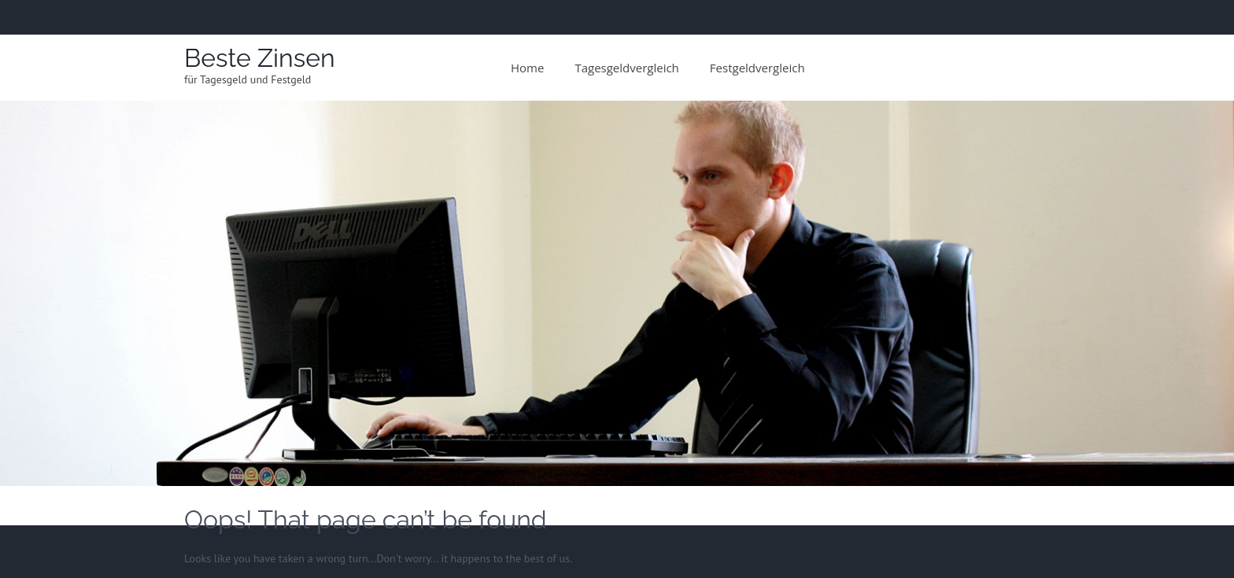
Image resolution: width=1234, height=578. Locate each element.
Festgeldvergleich (757, 67)
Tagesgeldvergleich (626, 67)
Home (527, 67)
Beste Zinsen (259, 57)
